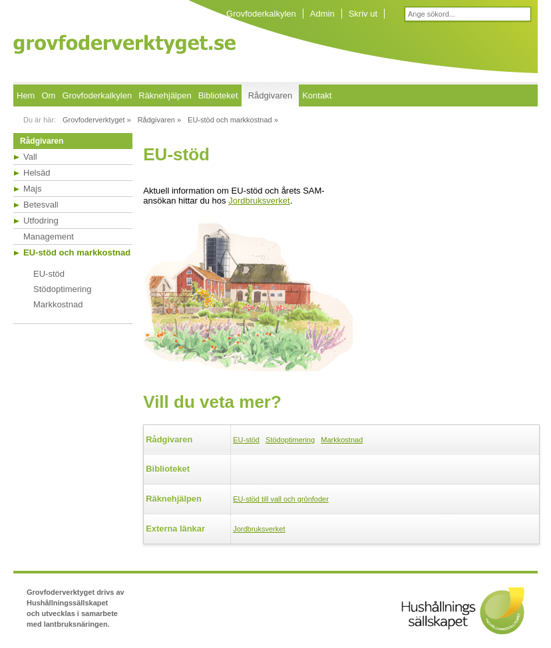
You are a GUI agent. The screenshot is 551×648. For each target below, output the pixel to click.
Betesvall (41, 205)
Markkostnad (58, 304)
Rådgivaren (270, 95)
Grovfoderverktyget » (97, 120)
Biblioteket (218, 95)
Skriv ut (363, 14)
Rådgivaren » (159, 120)
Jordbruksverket (258, 201)
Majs (32, 189)
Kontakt (316, 95)
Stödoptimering (62, 289)
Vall (30, 157)
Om (48, 95)
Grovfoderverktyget (124, 44)
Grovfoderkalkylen (261, 14)
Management (48, 237)
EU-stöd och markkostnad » (233, 120)
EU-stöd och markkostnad (76, 252)
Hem (26, 95)
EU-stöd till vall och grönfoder (281, 499)
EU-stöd (49, 274)
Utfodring (41, 221)
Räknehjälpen (165, 95)
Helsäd (36, 173)
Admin (322, 14)
